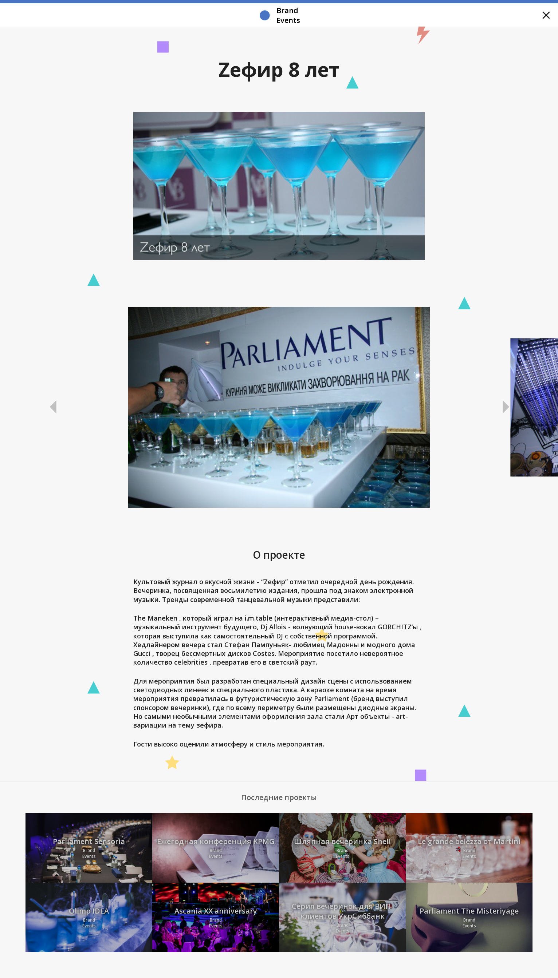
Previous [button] (53, 407)
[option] (279, 407)
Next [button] (505, 407)
